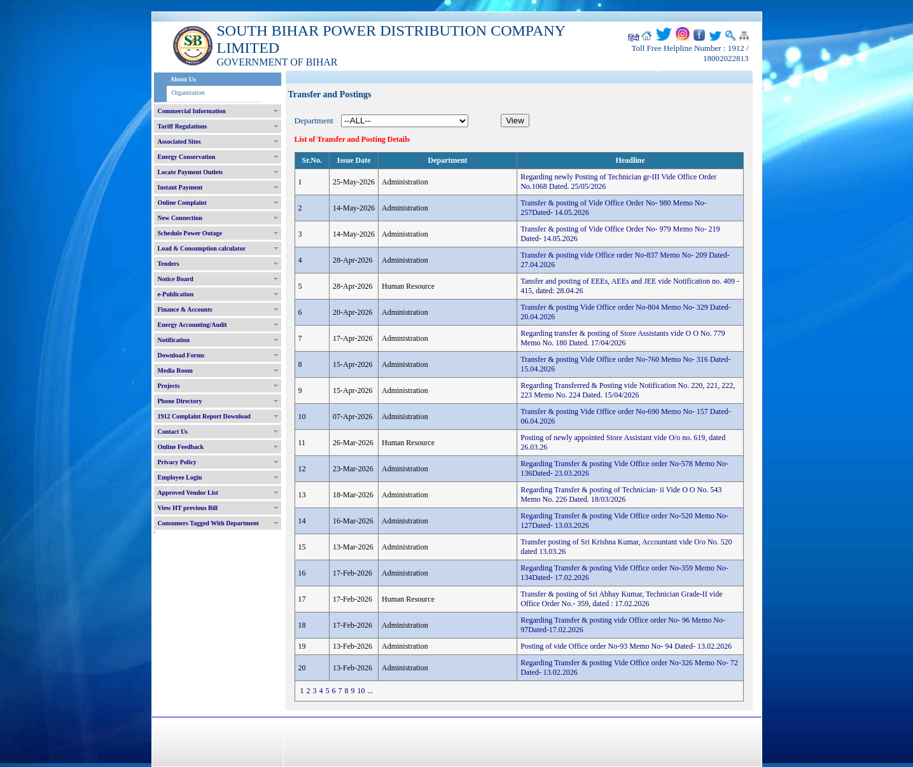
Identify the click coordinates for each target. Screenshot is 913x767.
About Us (183, 79)
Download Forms (181, 355)
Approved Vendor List (188, 492)
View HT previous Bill (188, 507)
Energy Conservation (187, 156)
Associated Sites (179, 141)
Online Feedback (181, 446)
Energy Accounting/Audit (192, 324)
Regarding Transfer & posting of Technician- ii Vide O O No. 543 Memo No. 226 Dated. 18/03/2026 (620, 494)
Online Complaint (182, 202)
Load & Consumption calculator (202, 248)
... (370, 690)
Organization (188, 92)
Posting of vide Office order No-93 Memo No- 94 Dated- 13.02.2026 (626, 646)
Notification (174, 339)
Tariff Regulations (182, 126)
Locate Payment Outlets (190, 172)
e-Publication (176, 294)
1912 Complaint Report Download (204, 416)
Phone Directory (180, 400)
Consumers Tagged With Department (208, 523)
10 (361, 690)
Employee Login (180, 477)
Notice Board (175, 278)
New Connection (180, 217)
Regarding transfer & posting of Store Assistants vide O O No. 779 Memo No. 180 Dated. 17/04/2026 (622, 338)
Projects (169, 385)
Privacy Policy (177, 462)
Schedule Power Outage (190, 233)
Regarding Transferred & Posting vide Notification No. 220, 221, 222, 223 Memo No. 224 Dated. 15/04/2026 (627, 390)
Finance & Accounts (185, 309)
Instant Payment (180, 187)
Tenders (168, 263)
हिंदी (633, 38)
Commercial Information (192, 110)
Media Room (175, 370)
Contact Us (173, 431)
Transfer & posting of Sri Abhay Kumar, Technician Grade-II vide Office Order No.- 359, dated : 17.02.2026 (621, 599)
